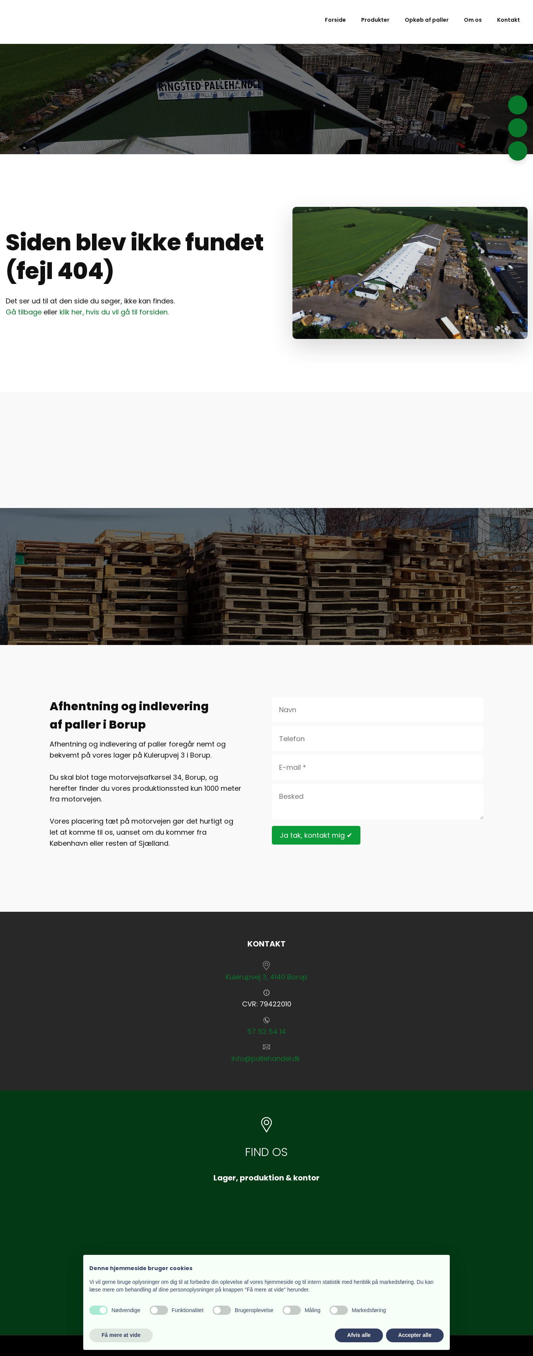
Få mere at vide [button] (121, 1335)
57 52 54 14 (266, 1031)
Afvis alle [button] (358, 1335)
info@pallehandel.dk (265, 1058)
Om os (473, 20)
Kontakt (508, 20)
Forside (335, 20)
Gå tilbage (24, 312)
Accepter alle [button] (414, 1335)
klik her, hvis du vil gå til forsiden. (114, 312)
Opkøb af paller (427, 20)
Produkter (375, 20)
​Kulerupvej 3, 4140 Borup (266, 977)
